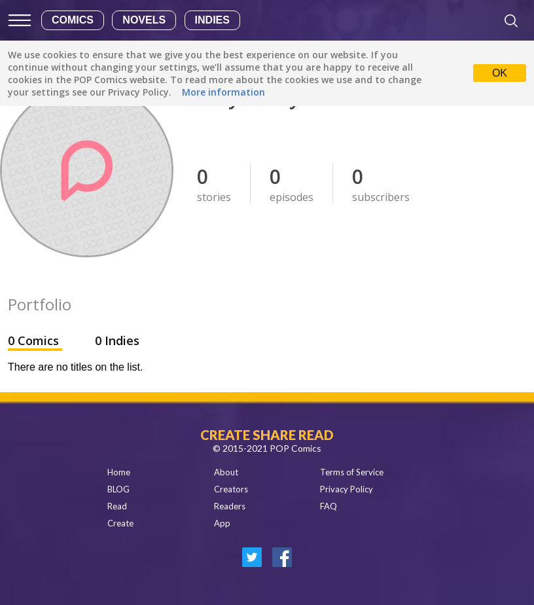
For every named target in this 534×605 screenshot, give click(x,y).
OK (499, 73)
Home (118, 472)
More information (223, 92)
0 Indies (117, 340)
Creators (231, 489)
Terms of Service (351, 472)
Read (117, 506)
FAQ (328, 506)
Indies (212, 20)
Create (120, 523)
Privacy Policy (346, 489)
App (222, 523)
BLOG (118, 489)
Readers (229, 506)
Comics (73, 20)
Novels (144, 20)
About (226, 472)
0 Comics (35, 340)
